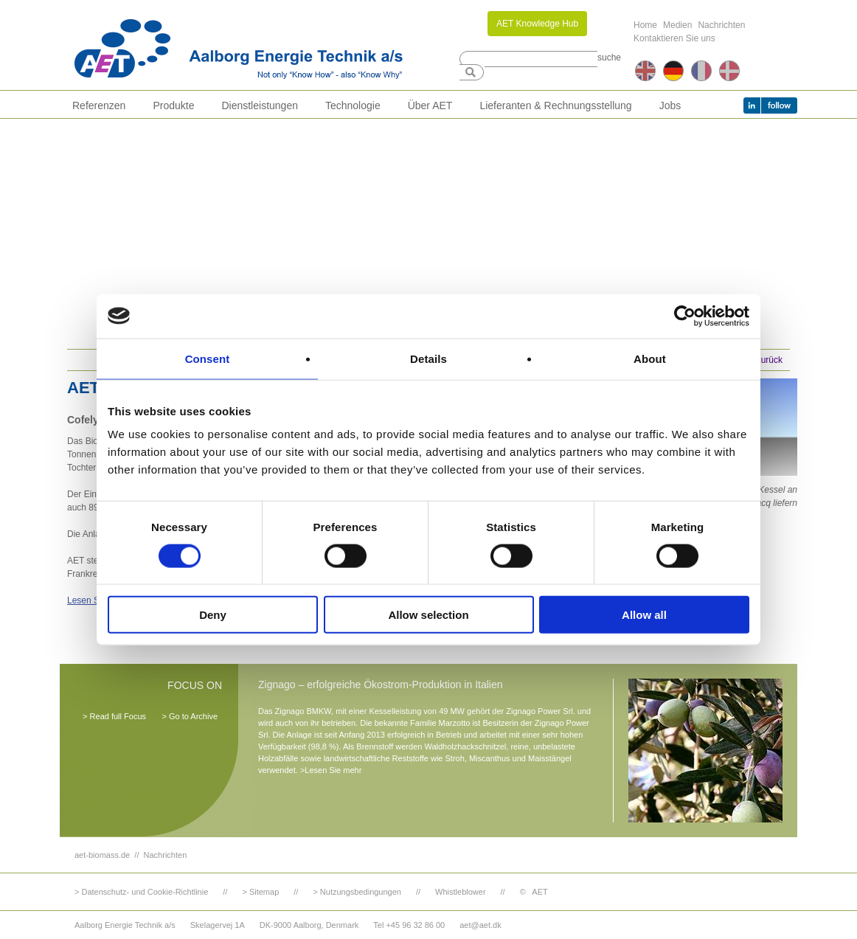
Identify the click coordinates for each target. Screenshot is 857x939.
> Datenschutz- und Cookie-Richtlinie (141, 891)
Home (645, 25)
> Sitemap (260, 891)
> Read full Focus (114, 716)
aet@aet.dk (480, 925)
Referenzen (98, 105)
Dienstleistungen (259, 105)
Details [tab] (428, 358)
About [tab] (650, 358)
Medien (677, 25)
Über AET (430, 105)
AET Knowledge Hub (537, 23)
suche (609, 57)
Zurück (769, 360)
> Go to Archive (190, 716)
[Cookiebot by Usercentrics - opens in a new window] (684, 316)
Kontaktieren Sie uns (674, 38)
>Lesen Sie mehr (330, 770)
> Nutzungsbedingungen (357, 891)
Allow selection (428, 615)
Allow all (644, 615)
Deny (212, 615)
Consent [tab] (207, 358)
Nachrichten (721, 25)
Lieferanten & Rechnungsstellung (555, 105)
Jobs (670, 105)
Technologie (353, 105)
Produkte (173, 105)
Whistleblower (460, 891)
